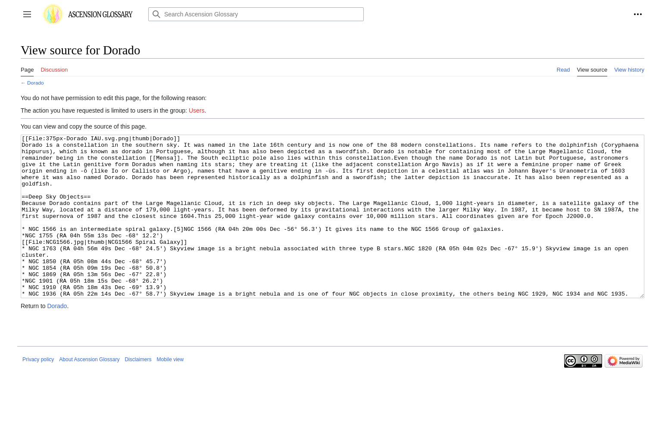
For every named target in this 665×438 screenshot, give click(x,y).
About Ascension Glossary (89, 392)
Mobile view (170, 392)
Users (197, 110)
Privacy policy (38, 392)
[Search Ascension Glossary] (256, 14)
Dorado (35, 82)
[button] (27, 14)
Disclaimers (138, 392)
